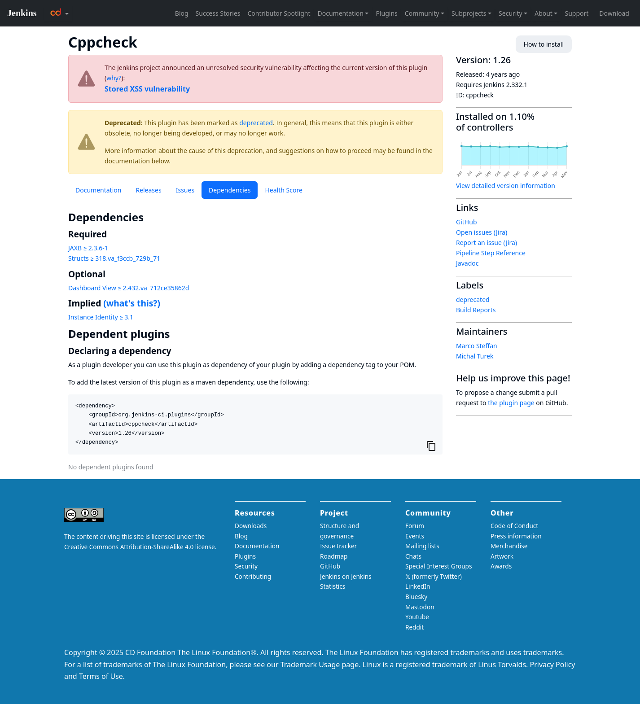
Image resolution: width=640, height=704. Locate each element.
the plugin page (511, 402)
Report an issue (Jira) (486, 242)
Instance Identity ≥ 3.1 (100, 317)
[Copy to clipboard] (431, 446)
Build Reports (475, 310)
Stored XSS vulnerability (147, 89)
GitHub (466, 222)
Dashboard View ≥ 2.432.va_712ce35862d (128, 288)
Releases (148, 190)
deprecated (256, 122)
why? (113, 78)
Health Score (283, 190)
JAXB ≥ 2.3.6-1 (88, 248)
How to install (544, 44)
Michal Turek (474, 356)
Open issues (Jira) (481, 232)
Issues (185, 190)
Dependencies (229, 190)
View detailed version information (505, 185)
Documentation (98, 190)
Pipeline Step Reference (491, 253)
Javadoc (467, 263)
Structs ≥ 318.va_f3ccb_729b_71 (114, 258)
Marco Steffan (476, 345)
